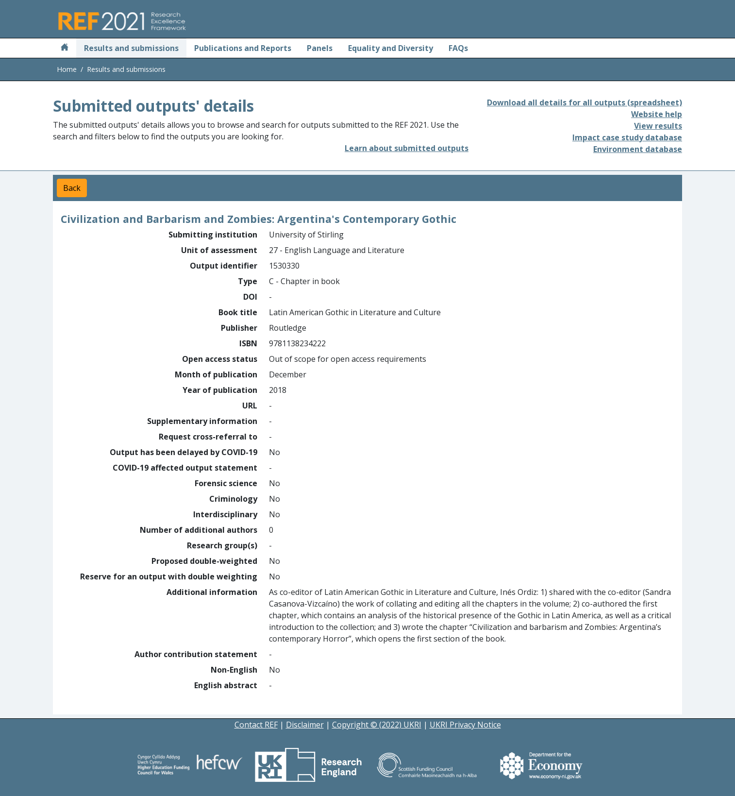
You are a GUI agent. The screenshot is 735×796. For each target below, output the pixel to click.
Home (67, 69)
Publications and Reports (242, 48)
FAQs (458, 48)
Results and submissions (131, 48)
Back (72, 188)
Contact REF (256, 724)
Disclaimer (305, 724)
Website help (656, 114)
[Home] (64, 48)
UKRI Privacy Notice (465, 724)
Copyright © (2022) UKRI (376, 724)
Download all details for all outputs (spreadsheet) (584, 102)
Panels (320, 48)
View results (658, 125)
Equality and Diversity (390, 48)
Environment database (637, 149)
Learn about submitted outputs (406, 148)
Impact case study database (627, 137)
